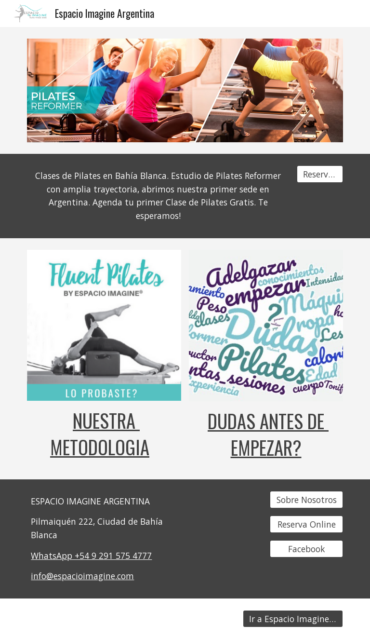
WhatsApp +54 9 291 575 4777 (91, 555)
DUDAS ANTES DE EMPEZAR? (268, 434)
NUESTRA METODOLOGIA (99, 434)
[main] (158, 196)
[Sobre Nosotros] (306, 499)
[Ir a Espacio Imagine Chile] (292, 619)
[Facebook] (306, 548)
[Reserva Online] (306, 524)
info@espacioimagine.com (82, 576)
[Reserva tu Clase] (319, 174)
